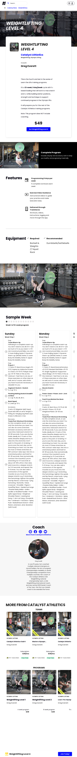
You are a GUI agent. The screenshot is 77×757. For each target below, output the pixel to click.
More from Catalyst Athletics (38, 535)
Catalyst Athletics (32, 54)
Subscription (24, 651)
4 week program (23, 710)
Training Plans (12, 8)
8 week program (49, 710)
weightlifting (22, 8)
